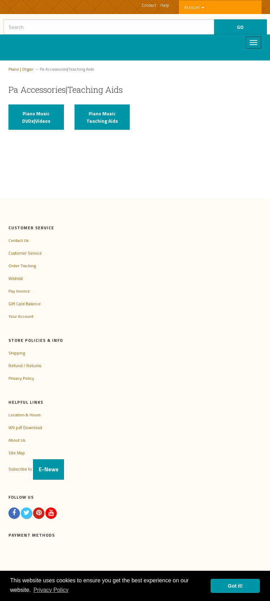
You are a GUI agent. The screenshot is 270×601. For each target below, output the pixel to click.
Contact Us (18, 240)
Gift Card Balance (24, 303)
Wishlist (15, 278)
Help (164, 5)
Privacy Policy (21, 378)
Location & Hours (24, 414)
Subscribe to (36, 469)
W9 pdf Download (25, 427)
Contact (149, 5)
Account (194, 7)
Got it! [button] (235, 586)
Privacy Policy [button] (51, 590)
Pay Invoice (19, 291)
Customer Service (25, 253)
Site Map (16, 452)
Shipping (16, 353)
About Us (16, 440)
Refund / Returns (24, 365)
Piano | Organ (20, 69)
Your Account (20, 316)
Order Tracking (22, 265)
